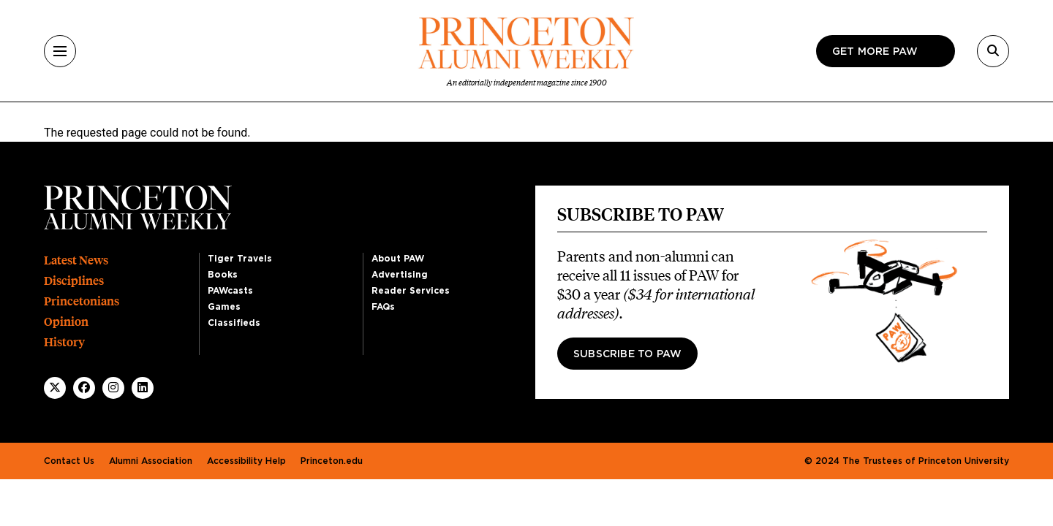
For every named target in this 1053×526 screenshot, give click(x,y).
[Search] (993, 51)
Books (223, 274)
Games (224, 306)
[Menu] (60, 51)
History (64, 342)
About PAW (397, 258)
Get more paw (875, 52)
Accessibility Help (246, 461)
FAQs (383, 306)
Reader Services (410, 290)
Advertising (399, 274)
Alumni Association (150, 461)
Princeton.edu (332, 461)
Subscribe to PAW (627, 354)
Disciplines (74, 281)
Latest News (76, 260)
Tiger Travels (240, 258)
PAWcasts (230, 290)
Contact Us (69, 461)
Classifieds (234, 323)
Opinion (66, 322)
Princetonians (81, 301)
